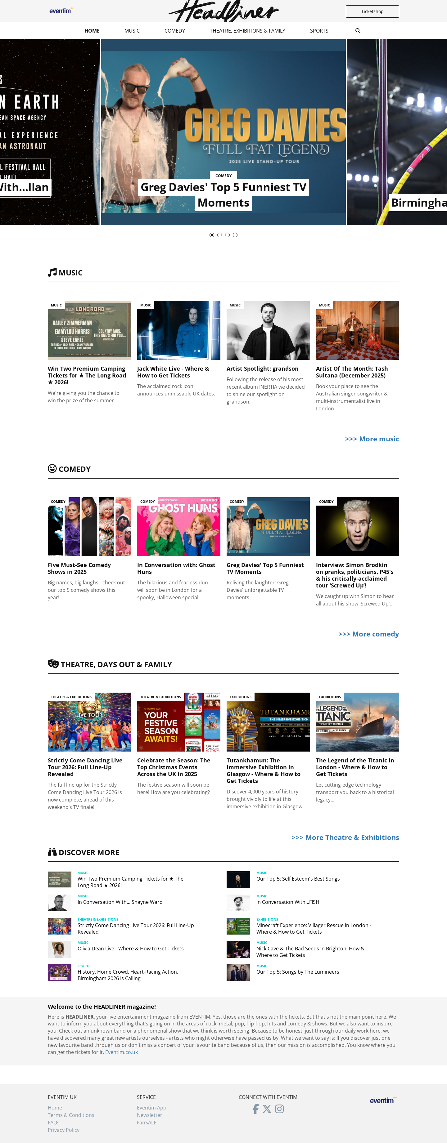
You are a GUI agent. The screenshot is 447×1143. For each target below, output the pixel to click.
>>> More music (372, 438)
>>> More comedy (368, 633)
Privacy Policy (63, 1130)
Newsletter (149, 1115)
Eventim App (151, 1107)
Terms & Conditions (71, 1115)
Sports (319, 30)
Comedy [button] (175, 30)
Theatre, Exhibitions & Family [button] (247, 30)
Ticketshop (372, 11)
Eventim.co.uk (121, 1052)
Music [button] (132, 30)
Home (92, 30)
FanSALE (146, 1122)
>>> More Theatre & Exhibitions (345, 837)
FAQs (54, 1122)
